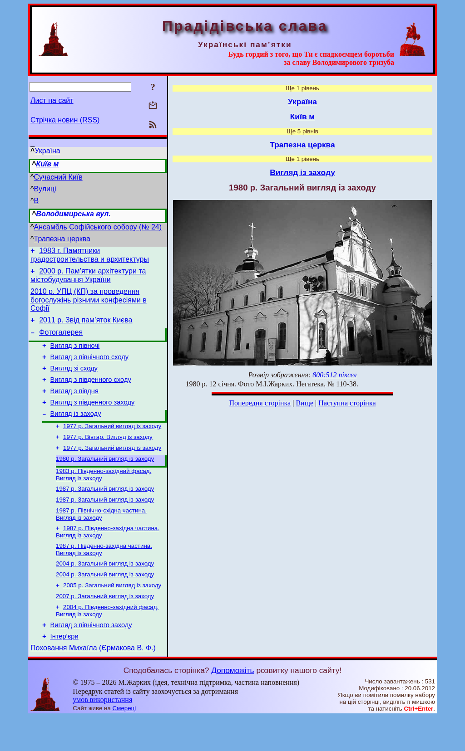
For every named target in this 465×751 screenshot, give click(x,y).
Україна (47, 151)
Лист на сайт (52, 100)
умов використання (102, 733)
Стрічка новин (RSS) (64, 120)
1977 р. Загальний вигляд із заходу (112, 443)
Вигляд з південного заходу (92, 417)
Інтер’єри (64, 669)
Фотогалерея (61, 339)
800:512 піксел (334, 375)
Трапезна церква (62, 239)
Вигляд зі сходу (74, 379)
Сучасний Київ (58, 177)
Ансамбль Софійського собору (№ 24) (98, 227)
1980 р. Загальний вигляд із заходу (105, 478)
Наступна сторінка (347, 403)
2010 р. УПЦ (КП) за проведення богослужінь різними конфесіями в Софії (88, 304)
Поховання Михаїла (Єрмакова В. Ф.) (93, 682)
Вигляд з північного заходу (91, 656)
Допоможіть (232, 704)
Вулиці (45, 189)
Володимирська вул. (73, 214)
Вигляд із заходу (75, 430)
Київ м (47, 164)
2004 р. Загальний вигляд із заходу (105, 589)
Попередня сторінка (260, 403)
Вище (304, 403)
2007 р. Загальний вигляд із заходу (105, 625)
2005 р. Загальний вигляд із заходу (112, 613)
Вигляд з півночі (75, 353)
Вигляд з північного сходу (89, 366)
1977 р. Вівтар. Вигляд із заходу (108, 455)
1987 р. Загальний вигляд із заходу (105, 510)
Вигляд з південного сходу (90, 391)
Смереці (124, 742)
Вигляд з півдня (74, 404)
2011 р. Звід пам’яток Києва (85, 325)
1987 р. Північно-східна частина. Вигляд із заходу (101, 538)
